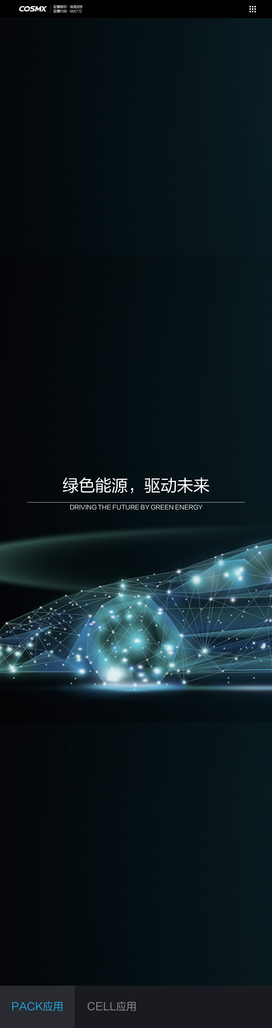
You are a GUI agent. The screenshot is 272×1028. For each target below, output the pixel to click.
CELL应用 (111, 1007)
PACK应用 (37, 1007)
